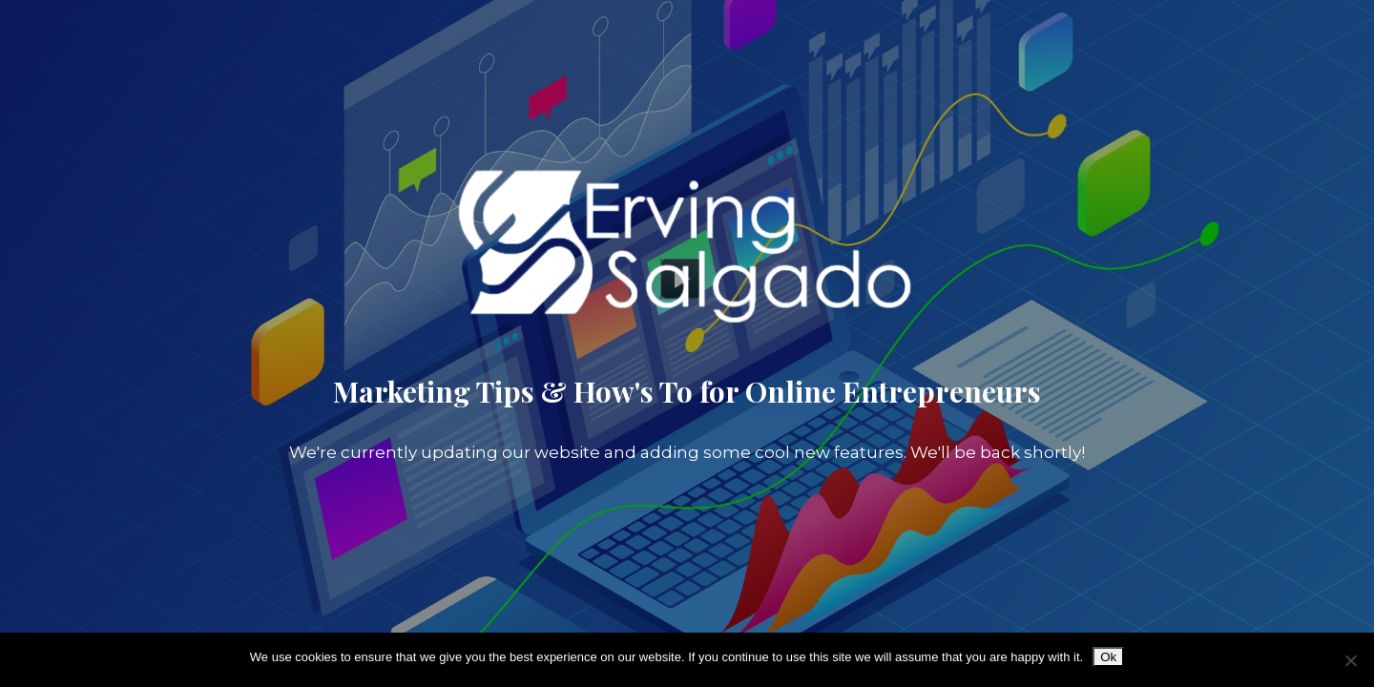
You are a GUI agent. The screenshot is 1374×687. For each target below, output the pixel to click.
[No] (1350, 660)
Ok (1108, 657)
